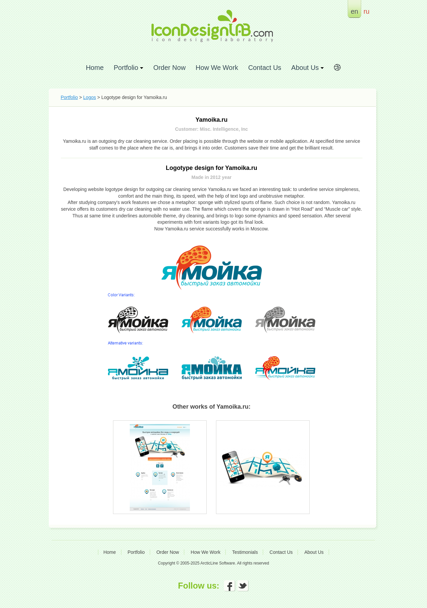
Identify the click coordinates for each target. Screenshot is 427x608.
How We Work (217, 67)
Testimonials (245, 552)
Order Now (169, 67)
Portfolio (69, 97)
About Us (314, 552)
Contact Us (264, 67)
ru (366, 11)
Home (95, 67)
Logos (89, 97)
